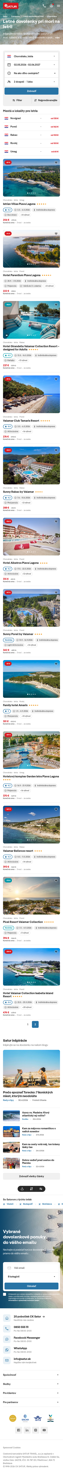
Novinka (8, 640)
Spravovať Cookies (11, 1447)
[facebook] (18, 1430)
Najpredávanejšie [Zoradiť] (45, 100)
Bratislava (45, 1204)
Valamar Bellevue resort (18, 850)
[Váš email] (31, 1268)
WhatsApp (20, 1348)
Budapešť (26, 1204)
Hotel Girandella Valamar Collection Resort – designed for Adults (31, 347)
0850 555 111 (21, 1327)
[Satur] (10, 6)
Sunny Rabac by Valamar (18, 491)
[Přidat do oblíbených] (56, 163)
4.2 (7, 210)
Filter (17, 100)
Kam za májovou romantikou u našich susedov (39, 1130)
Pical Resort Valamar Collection (23, 922)
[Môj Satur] (51, 6)
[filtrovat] (40, 1189)
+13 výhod (22, 360)
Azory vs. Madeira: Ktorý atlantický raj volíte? (35, 1114)
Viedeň (8, 1204)
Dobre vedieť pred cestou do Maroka (38, 1161)
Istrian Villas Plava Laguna (19, 204)
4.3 (8, 856)
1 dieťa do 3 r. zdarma (30, 286)
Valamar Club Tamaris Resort (21, 420)
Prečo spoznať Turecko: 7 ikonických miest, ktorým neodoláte (28, 1094)
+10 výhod (26, 716)
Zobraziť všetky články (31, 1176)
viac (57, 37)
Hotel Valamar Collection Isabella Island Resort (28, 994)
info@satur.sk (22, 1359)
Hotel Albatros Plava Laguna (21, 562)
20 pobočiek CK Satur (29, 1316)
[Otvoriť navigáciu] (58, 6)
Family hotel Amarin (15, 705)
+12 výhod (49, 286)
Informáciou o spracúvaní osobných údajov (23, 1300)
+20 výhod (26, 1007)
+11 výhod (24, 933)
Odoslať (31, 1286)
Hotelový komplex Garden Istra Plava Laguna (31, 776)
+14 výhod (24, 215)
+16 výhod (26, 431)
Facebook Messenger (27, 1337)
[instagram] (35, 1430)
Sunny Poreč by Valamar (18, 634)
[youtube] (44, 1430)
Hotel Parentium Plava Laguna (21, 275)
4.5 (8, 355)
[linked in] (27, 1430)
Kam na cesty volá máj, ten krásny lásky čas (41, 1146)
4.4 (8, 426)
